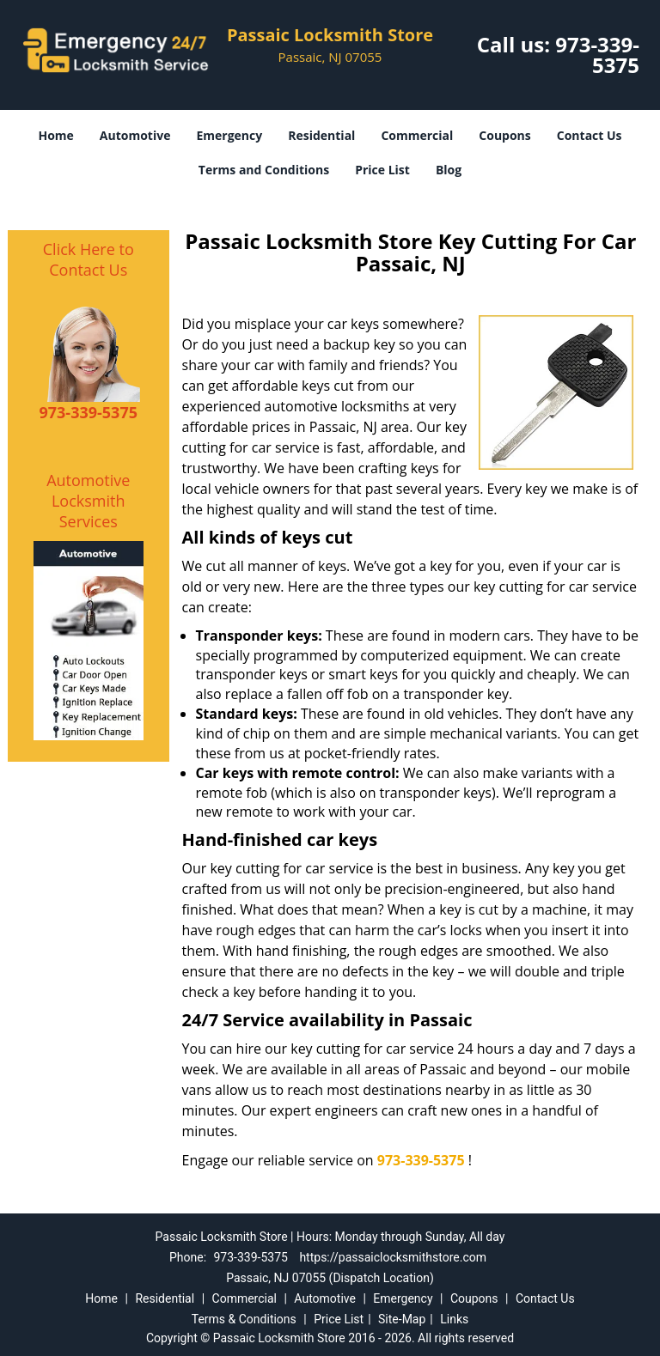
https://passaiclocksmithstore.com (392, 1257)
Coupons (504, 135)
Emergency (229, 135)
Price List (382, 169)
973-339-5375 (597, 54)
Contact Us (589, 135)
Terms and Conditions (264, 169)
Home (55, 135)
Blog (448, 169)
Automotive (135, 135)
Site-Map (401, 1319)
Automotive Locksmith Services (88, 501)
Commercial (417, 135)
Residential (321, 135)
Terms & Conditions (244, 1319)
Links (454, 1319)
